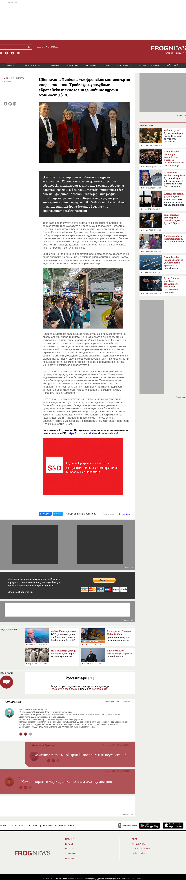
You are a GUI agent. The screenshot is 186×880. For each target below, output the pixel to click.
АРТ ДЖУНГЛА (124, 65)
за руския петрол (174, 159)
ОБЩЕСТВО (73, 65)
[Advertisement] (93, 20)
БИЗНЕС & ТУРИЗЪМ (149, 65)
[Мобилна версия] (128, 825)
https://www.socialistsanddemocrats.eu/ (93, 433)
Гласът (69, 844)
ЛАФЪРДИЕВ (13, 702)
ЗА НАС (3, 826)
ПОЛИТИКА (91, 65)
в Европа (174, 219)
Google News (124, 514)
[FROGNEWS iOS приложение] (173, 825)
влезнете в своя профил (66, 689)
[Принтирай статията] (14, 104)
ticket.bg (139, 879)
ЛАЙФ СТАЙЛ (172, 65)
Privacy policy (90, 879)
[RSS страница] (18, 53)
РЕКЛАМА (33, 826)
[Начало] (1, 53)
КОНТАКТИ (17, 826)
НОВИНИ (11, 65)
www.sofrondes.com (125, 879)
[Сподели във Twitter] (10, 104)
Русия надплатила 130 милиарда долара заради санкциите (174, 199)
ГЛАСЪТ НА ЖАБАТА (33, 65)
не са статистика (174, 239)
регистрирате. (100, 689)
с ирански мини (173, 263)
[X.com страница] (12, 53)
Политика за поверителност (59, 826)
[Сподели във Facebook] (5, 104)
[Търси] (30, 47)
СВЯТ (107, 65)
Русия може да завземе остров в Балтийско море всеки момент (174, 179)
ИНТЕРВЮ (55, 65)
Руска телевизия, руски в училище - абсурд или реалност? (173, 136)
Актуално (70, 854)
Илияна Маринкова (85, 514)
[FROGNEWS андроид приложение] (149, 825)
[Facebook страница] (6, 53)
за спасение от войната (172, 285)
